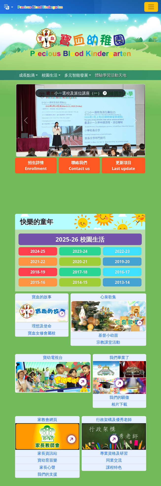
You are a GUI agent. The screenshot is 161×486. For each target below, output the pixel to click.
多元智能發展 (76, 75)
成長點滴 (27, 75)
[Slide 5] (98, 150)
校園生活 (49, 75)
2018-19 (37, 272)
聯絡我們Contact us (79, 165)
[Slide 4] (89, 150)
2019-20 (122, 261)
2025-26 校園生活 (80, 239)
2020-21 (79, 261)
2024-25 (37, 251)
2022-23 (122, 251)
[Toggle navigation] (151, 7)
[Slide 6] (107, 150)
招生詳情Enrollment (36, 165)
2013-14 (122, 282)
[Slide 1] (63, 150)
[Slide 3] (80, 150)
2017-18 (79, 272)
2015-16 (37, 282)
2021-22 (37, 261)
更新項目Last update (123, 165)
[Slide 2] (71, 150)
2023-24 (79, 251)
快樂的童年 (36, 221)
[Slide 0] (54, 150)
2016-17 (122, 272)
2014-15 (79, 282)
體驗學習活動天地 (110, 75)
